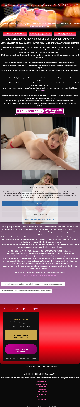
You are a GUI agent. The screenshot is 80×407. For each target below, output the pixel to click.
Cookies (20, 309)
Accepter (40, 203)
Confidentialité (29, 309)
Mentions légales (10, 309)
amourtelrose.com (42, 384)
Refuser (40, 209)
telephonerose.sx (50, 275)
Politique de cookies (31, 219)
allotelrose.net (42, 381)
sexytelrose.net (42, 394)
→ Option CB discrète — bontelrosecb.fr (21, 336)
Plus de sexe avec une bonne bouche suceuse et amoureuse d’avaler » (26, 290)
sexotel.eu (42, 387)
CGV (36, 309)
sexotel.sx (42, 389)
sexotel (42, 90)
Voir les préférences (40, 215)
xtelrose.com (42, 402)
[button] (77, 188)
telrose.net (39, 275)
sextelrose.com (29, 275)
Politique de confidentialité (46, 219)
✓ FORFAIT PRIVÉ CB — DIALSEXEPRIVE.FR (21, 350)
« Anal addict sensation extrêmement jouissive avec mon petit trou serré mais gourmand (32, 284)
